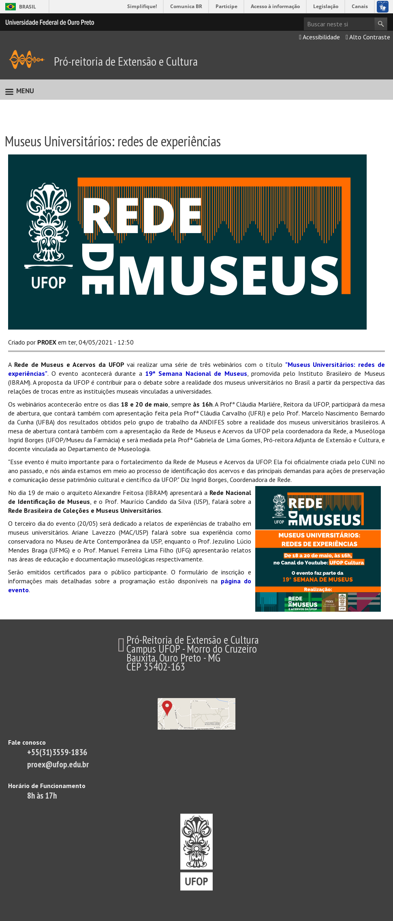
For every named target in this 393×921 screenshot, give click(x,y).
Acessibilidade (319, 37)
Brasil (27, 6)
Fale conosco (27, 742)
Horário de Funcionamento (46, 786)
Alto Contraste (368, 37)
